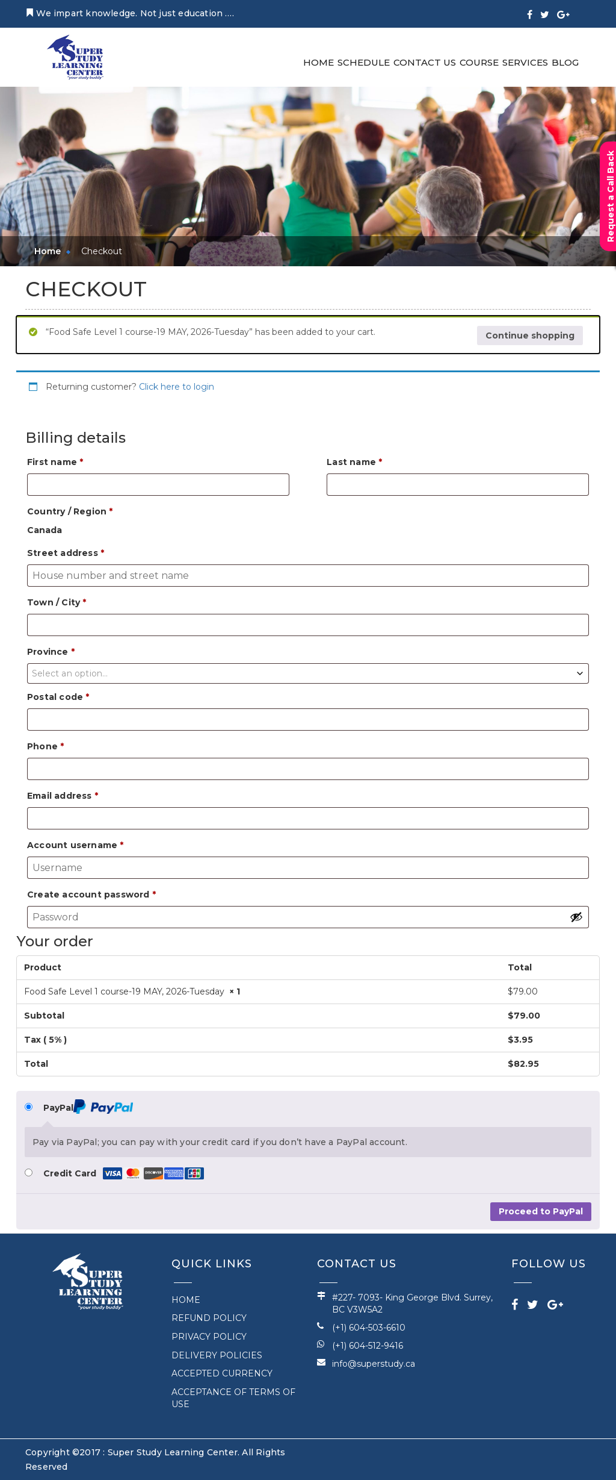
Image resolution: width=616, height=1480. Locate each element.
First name (55, 462)
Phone (45, 746)
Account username (75, 845)
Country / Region (70, 511)
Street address (65, 553)
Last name (354, 462)
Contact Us (424, 62)
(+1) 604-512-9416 (367, 1345)
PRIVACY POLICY (209, 1336)
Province (51, 651)
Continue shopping (529, 335)
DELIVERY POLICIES (216, 1355)
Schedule (363, 62)
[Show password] (576, 916)
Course (479, 62)
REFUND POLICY (209, 1318)
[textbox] (308, 673)
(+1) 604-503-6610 (368, 1327)
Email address (62, 795)
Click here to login (176, 386)
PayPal (88, 1106)
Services (525, 62)
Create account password (91, 894)
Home (318, 62)
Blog (565, 62)
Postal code (58, 697)
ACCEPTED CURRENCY (222, 1373)
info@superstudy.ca (373, 1363)
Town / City (57, 602)
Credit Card (123, 1173)
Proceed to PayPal (541, 1211)
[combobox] (308, 673)
